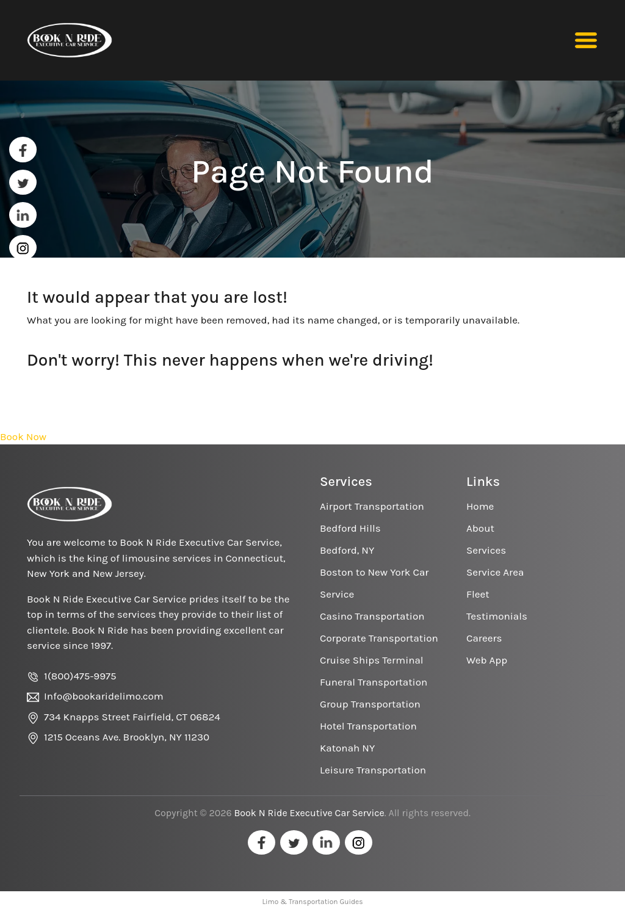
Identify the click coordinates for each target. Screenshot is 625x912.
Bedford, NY (347, 550)
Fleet (478, 594)
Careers (484, 638)
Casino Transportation (372, 616)
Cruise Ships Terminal (372, 660)
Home (480, 506)
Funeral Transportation (373, 682)
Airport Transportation (372, 506)
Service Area (495, 572)
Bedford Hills (350, 528)
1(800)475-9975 (80, 676)
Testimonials (496, 616)
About (480, 528)
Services (486, 550)
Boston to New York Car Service (374, 583)
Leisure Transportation (373, 770)
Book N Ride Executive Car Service (309, 813)
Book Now (23, 436)
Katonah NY (347, 748)
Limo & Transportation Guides (312, 901)
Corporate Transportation (379, 638)
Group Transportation (370, 704)
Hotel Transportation (368, 726)
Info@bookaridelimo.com (104, 696)
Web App (486, 660)
